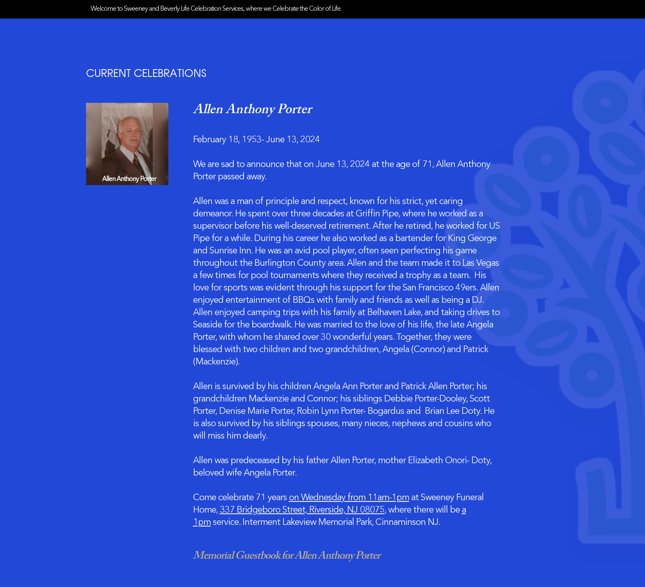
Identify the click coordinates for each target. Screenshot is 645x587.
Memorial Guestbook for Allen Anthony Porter (286, 556)
